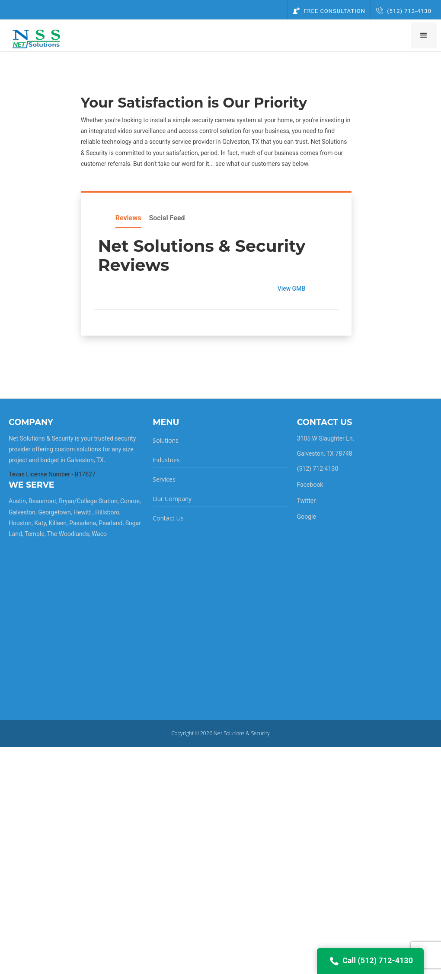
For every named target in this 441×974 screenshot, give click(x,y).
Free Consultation (329, 11)
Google (306, 516)
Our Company (172, 499)
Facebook (310, 484)
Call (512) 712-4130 (370, 961)
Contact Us (168, 518)
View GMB (294, 288)
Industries (166, 460)
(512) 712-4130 (403, 11)
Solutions (166, 440)
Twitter (306, 500)
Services (164, 479)
